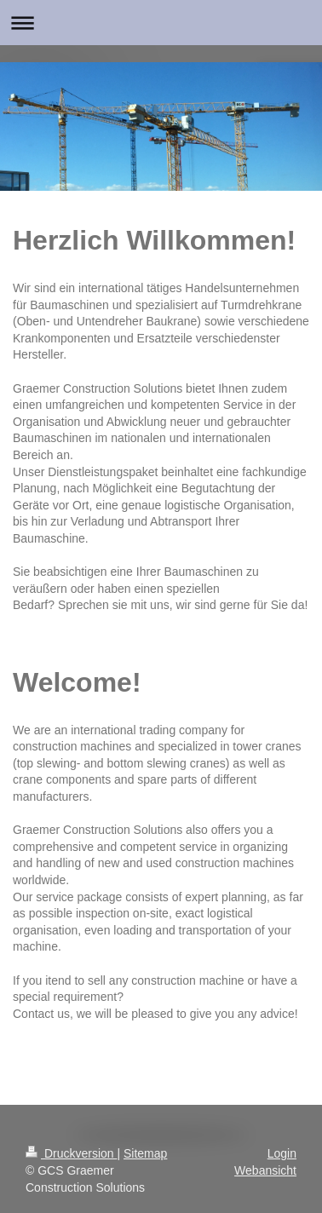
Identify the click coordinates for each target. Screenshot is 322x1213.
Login (281, 1153)
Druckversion (71, 1153)
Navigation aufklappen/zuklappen (161, 22)
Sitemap (145, 1153)
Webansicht (265, 1170)
